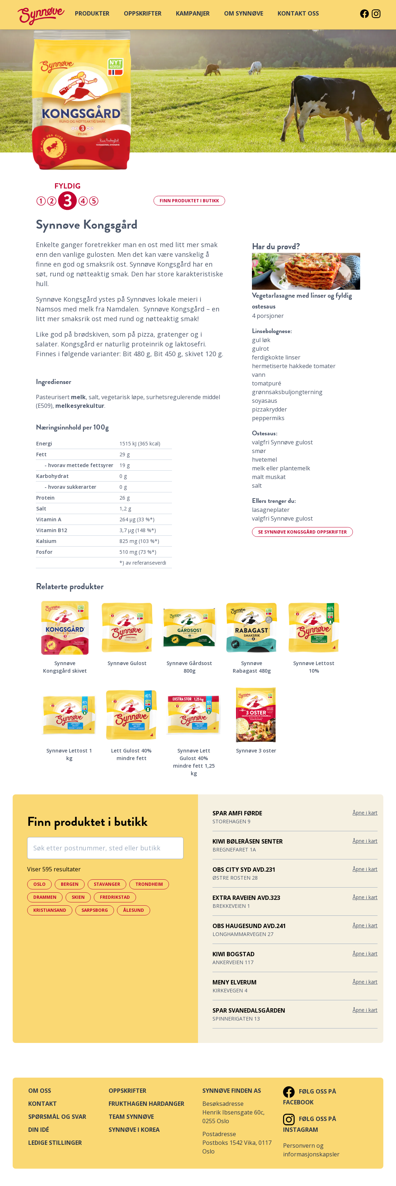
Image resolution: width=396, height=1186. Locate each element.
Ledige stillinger (55, 1143)
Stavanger (107, 884)
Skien (78, 897)
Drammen (44, 897)
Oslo (39, 884)
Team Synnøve (131, 1117)
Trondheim (149, 884)
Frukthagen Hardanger (146, 1104)
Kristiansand (49, 910)
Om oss (39, 1091)
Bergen (70, 884)
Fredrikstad (115, 897)
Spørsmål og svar (57, 1117)
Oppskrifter (127, 1091)
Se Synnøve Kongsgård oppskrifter (302, 532)
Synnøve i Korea (134, 1130)
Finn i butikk (189, 201)
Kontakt (42, 1104)
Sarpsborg (94, 910)
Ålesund (133, 910)
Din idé (38, 1130)
